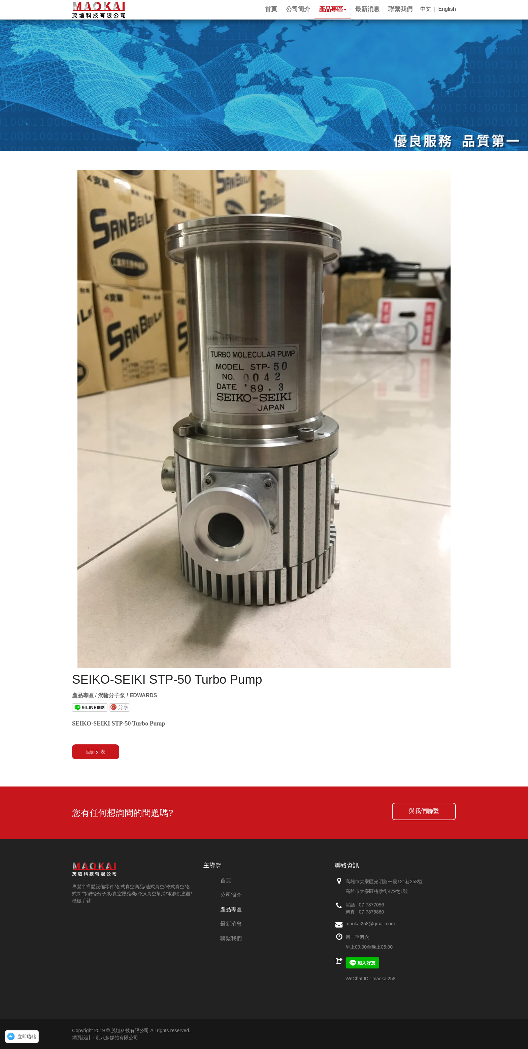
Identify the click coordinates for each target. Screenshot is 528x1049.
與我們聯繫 (424, 811)
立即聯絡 (27, 1036)
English (447, 9)
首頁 (225, 880)
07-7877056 (371, 904)
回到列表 (95, 751)
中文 (425, 9)
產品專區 (231, 909)
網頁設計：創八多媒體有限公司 (105, 1037)
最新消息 (231, 924)
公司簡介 (231, 895)
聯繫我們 (231, 938)
